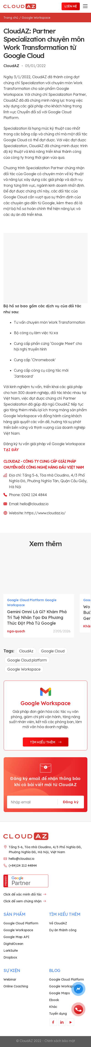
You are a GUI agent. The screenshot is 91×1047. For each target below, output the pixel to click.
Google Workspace (36, 17)
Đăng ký (70, 802)
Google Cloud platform (27, 660)
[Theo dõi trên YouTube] (70, 1022)
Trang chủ (10, 17)
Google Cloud (53, 651)
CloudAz (26, 651)
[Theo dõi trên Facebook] (53, 1022)
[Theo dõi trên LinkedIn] (62, 1022)
